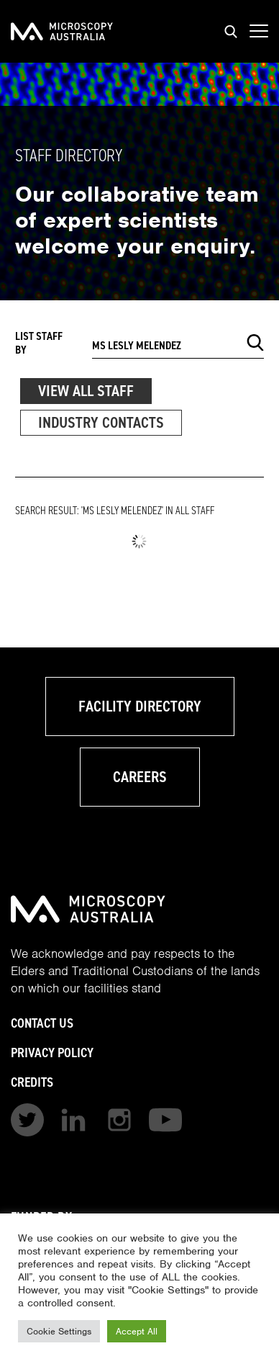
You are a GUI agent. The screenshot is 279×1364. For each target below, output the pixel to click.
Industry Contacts (101, 422)
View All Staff (86, 390)
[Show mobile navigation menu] (259, 31)
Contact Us (42, 1023)
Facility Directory (139, 706)
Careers (140, 776)
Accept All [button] (136, 1331)
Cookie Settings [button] (59, 1331)
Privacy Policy (52, 1053)
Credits (32, 1082)
